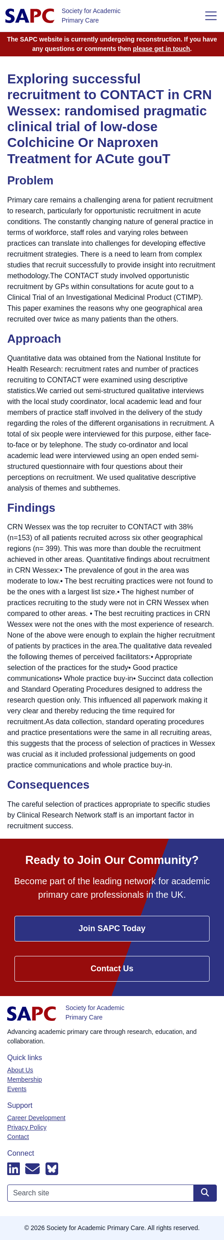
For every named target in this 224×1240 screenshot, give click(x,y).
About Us (20, 1070)
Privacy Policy (26, 1127)
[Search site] (205, 1193)
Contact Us (112, 968)
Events (17, 1089)
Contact (18, 1136)
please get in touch (161, 48)
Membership (24, 1079)
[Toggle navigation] (211, 15)
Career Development (36, 1117)
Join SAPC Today (112, 928)
